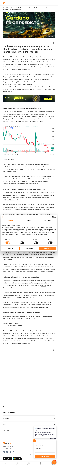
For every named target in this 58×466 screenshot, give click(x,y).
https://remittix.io (14, 323)
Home (4, 7)
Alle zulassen (47, 248)
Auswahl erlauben (29, 248)
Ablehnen (10, 248)
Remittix (41, 192)
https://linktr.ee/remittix (15, 325)
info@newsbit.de (7, 448)
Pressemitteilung (11, 7)
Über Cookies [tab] (47, 220)
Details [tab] (29, 220)
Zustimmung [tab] (10, 220)
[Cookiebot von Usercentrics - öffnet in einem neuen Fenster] (49, 217)
